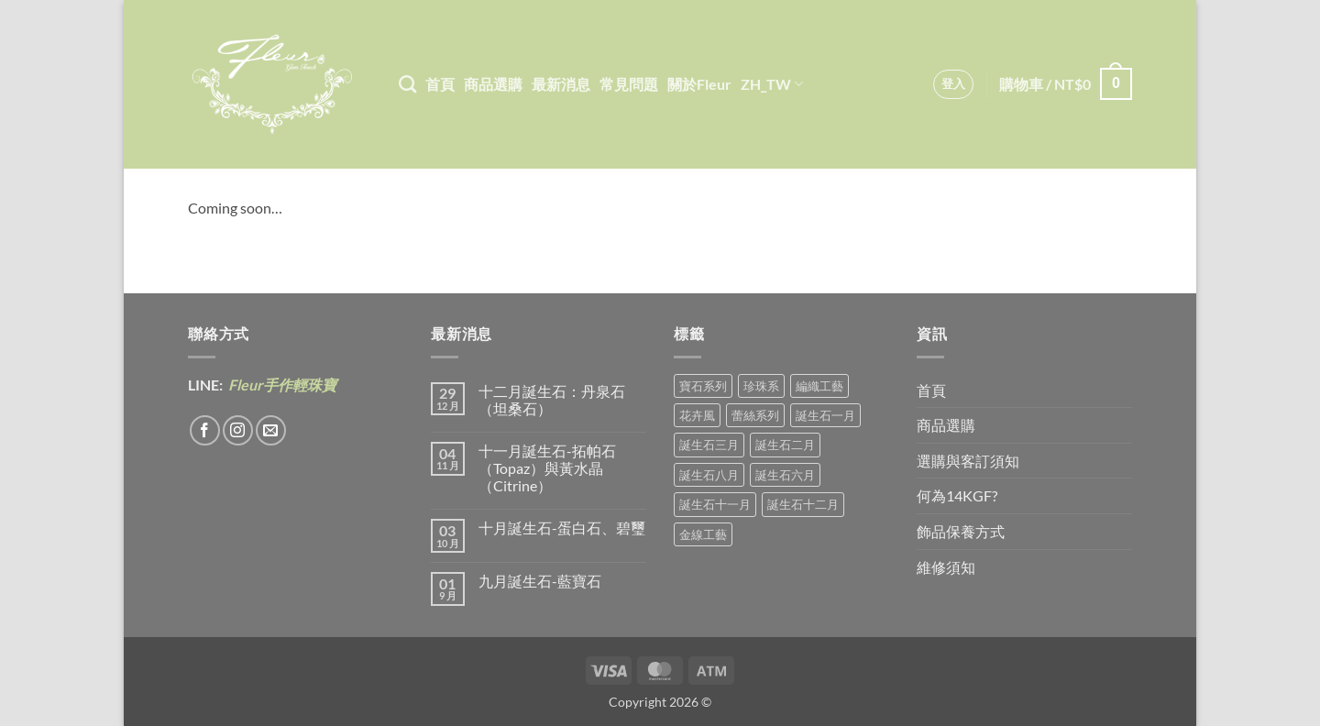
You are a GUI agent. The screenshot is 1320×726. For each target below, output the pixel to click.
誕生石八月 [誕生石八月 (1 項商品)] (709, 475)
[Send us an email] (271, 430)
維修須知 (946, 567)
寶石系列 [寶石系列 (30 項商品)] (703, 386)
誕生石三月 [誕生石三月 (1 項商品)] (709, 444)
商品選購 (493, 84)
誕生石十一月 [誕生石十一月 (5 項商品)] (715, 504)
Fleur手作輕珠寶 (281, 384)
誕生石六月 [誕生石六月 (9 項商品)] (785, 475)
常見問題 (629, 84)
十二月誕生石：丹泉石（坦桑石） (551, 399)
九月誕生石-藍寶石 (539, 580)
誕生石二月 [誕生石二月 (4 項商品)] (785, 444)
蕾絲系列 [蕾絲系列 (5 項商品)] (755, 415)
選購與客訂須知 (968, 460)
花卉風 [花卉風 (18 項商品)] (697, 415)
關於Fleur (699, 84)
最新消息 (561, 84)
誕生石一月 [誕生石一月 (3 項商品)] (825, 415)
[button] (953, 84)
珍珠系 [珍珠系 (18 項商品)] (761, 386)
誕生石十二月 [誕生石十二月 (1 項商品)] (803, 504)
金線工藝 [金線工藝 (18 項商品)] (703, 534)
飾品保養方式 (961, 531)
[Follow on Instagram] (238, 430)
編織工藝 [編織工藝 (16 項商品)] (819, 386)
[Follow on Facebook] (205, 430)
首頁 (440, 84)
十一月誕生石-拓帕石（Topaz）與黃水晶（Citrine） (547, 468)
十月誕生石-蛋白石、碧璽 (561, 527)
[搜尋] (407, 84)
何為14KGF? (957, 495)
